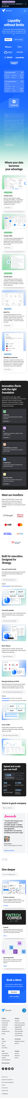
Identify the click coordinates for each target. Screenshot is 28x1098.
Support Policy (5, 1090)
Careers (16, 1057)
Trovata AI (4, 1027)
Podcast (4, 1057)
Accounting (4, 1047)
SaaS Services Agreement (7, 1079)
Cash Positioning (6, 586)
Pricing (3, 1033)
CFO (3, 1043)
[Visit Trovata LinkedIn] (3, 1069)
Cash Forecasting (19, 1031)
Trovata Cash (5, 1022)
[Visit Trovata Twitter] (9, 1069)
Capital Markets (5, 700)
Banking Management (20, 1025)
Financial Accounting (19, 1022)
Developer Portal (5, 1031)
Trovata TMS (5, 1025)
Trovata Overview (6, 1020)
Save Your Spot (5, 6)
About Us (17, 1053)
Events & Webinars (6, 1059)
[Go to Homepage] (6, 1010)
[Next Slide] (6, 859)
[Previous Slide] (3, 859)
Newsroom (17, 1055)
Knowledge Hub (5, 1055)
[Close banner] (25, 4)
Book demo (8, 39)
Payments (17, 1020)
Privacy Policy (5, 1087)
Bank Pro (17, 1043)
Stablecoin (4, 1029)
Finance (3, 1045)
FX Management (5, 698)
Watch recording (18, 39)
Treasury (4, 1041)
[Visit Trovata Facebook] (6, 1069)
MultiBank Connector (19, 1041)
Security (3, 1085)
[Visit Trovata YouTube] (12, 1069)
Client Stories (5, 1053)
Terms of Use (5, 1076)
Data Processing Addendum (8, 1082)
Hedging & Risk (18, 1027)
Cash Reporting (18, 1033)
